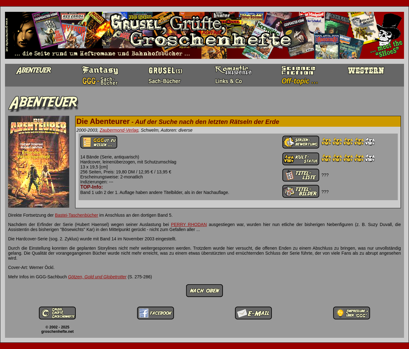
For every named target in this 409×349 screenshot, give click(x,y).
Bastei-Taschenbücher (76, 215)
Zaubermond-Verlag (119, 130)
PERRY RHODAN (189, 224)
